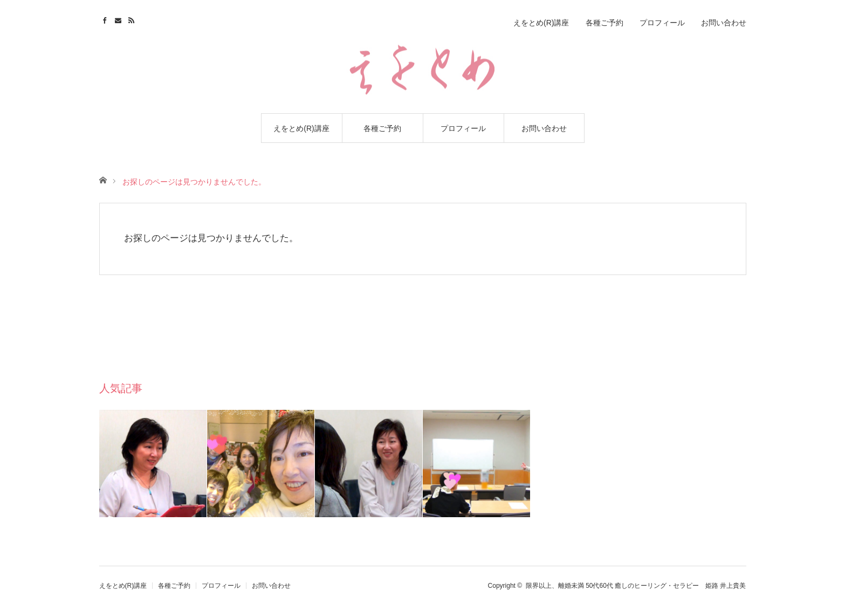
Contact (119, 19)
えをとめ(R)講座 (301, 128)
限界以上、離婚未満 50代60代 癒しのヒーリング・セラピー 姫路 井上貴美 (636, 585)
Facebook (106, 19)
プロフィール (463, 128)
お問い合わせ (544, 128)
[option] (153, 463)
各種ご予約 (382, 128)
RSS (133, 19)
